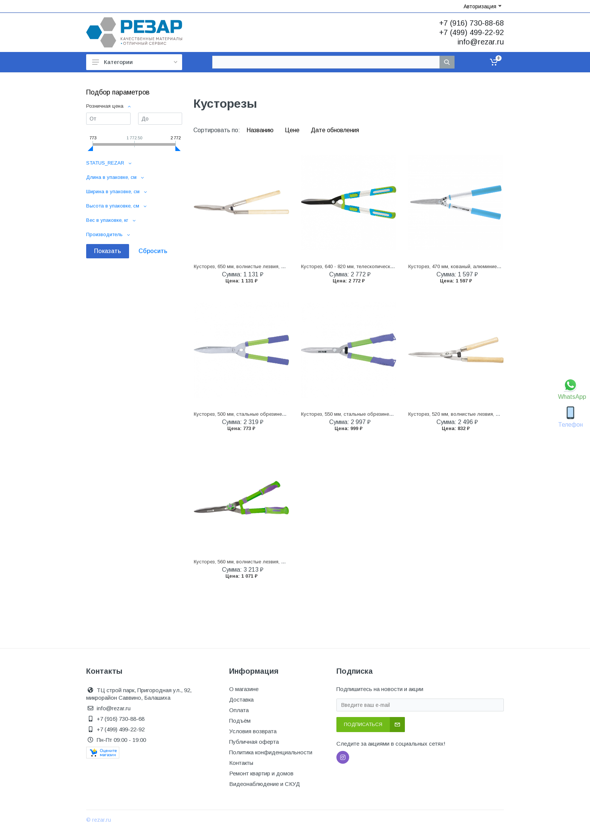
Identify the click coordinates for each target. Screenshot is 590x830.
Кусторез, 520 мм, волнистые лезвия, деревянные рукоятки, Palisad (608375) (497, 414)
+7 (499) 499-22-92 (471, 32)
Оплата (239, 710)
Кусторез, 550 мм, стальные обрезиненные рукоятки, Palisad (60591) (381, 414)
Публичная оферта (254, 741)
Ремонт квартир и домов (261, 773)
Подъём (240, 720)
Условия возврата (253, 731)
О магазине (244, 689)
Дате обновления (335, 130)
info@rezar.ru (481, 42)
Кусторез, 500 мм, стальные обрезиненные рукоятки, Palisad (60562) (273, 414)
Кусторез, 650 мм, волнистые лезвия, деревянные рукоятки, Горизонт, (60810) (284, 266)
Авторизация (482, 6)
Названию (260, 130)
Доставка (241, 699)
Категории (134, 62)
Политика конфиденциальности (270, 752)
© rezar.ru (98, 820)
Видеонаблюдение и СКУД (264, 784)
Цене (293, 130)
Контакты (241, 763)
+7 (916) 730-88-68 (471, 23)
